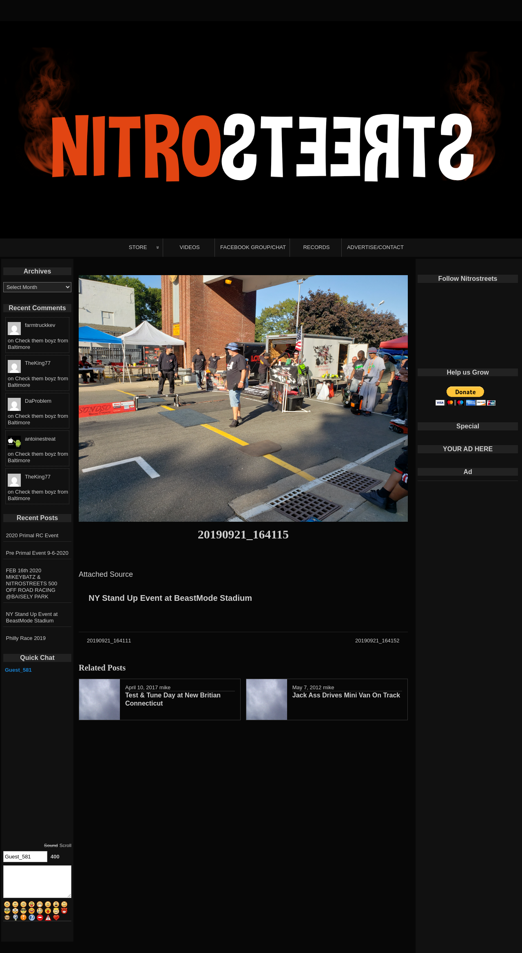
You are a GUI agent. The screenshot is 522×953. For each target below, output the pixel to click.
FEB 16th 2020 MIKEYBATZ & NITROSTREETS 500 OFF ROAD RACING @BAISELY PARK (32, 583)
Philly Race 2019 (26, 638)
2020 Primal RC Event (32, 535)
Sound (51, 845)
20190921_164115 (243, 534)
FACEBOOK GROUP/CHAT (253, 247)
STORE (138, 247)
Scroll (65, 845)
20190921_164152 (377, 641)
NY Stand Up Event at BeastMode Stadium (170, 597)
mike (164, 687)
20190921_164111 (109, 641)
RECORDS (316, 247)
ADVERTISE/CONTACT (375, 247)
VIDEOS (190, 247)
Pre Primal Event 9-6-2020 (37, 553)
